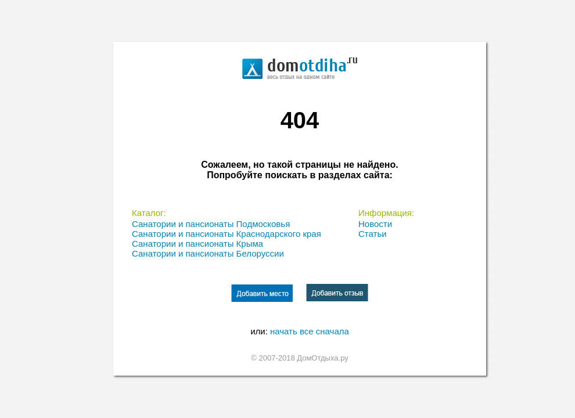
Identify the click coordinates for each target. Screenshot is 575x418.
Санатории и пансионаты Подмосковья (211, 224)
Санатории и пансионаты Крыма (197, 243)
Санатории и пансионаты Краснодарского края (226, 234)
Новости (375, 224)
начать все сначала (309, 331)
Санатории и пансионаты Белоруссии (208, 253)
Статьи (372, 234)
